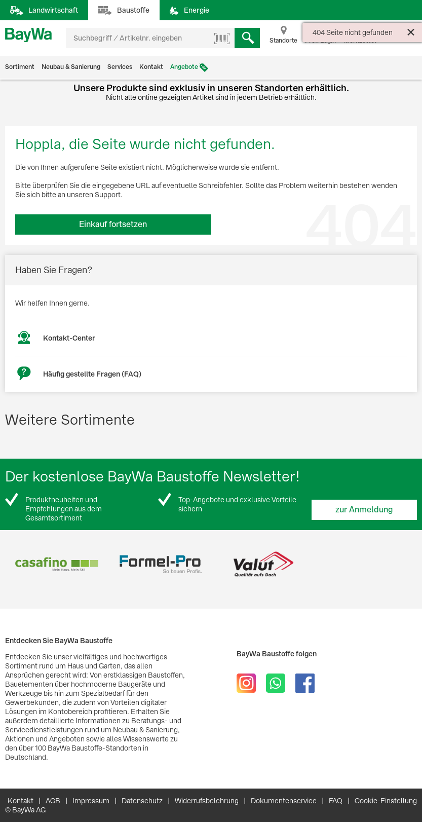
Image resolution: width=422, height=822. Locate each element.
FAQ (335, 800)
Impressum (90, 800)
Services (119, 67)
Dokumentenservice (284, 800)
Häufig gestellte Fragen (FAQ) (92, 374)
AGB (53, 800)
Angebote (184, 67)
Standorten (279, 88)
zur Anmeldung (364, 509)
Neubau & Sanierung (71, 67)
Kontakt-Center (69, 338)
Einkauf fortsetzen (113, 224)
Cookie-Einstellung (386, 800)
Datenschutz (142, 800)
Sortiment (19, 67)
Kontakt (151, 67)
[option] (56, 564)
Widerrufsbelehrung (207, 800)
